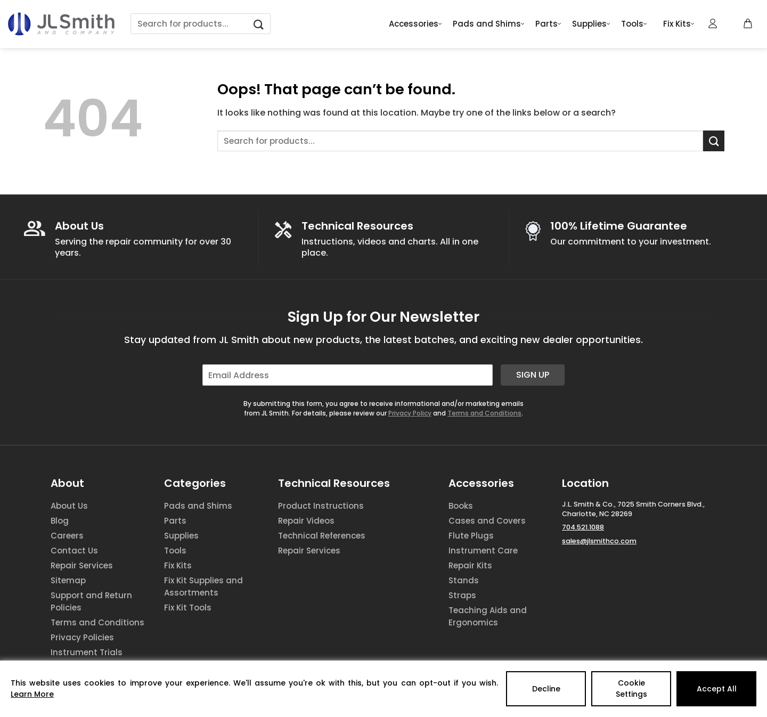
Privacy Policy (409, 413)
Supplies (591, 24)
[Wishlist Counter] (731, 24)
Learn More (32, 694)
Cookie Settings (631, 688)
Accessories (415, 24)
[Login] (713, 23)
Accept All (717, 688)
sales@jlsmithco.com (599, 540)
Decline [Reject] (546, 688)
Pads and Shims (489, 24)
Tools (634, 24)
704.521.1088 (583, 527)
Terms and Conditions (484, 413)
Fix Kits (679, 24)
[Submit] (259, 23)
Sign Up (532, 375)
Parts (548, 24)
